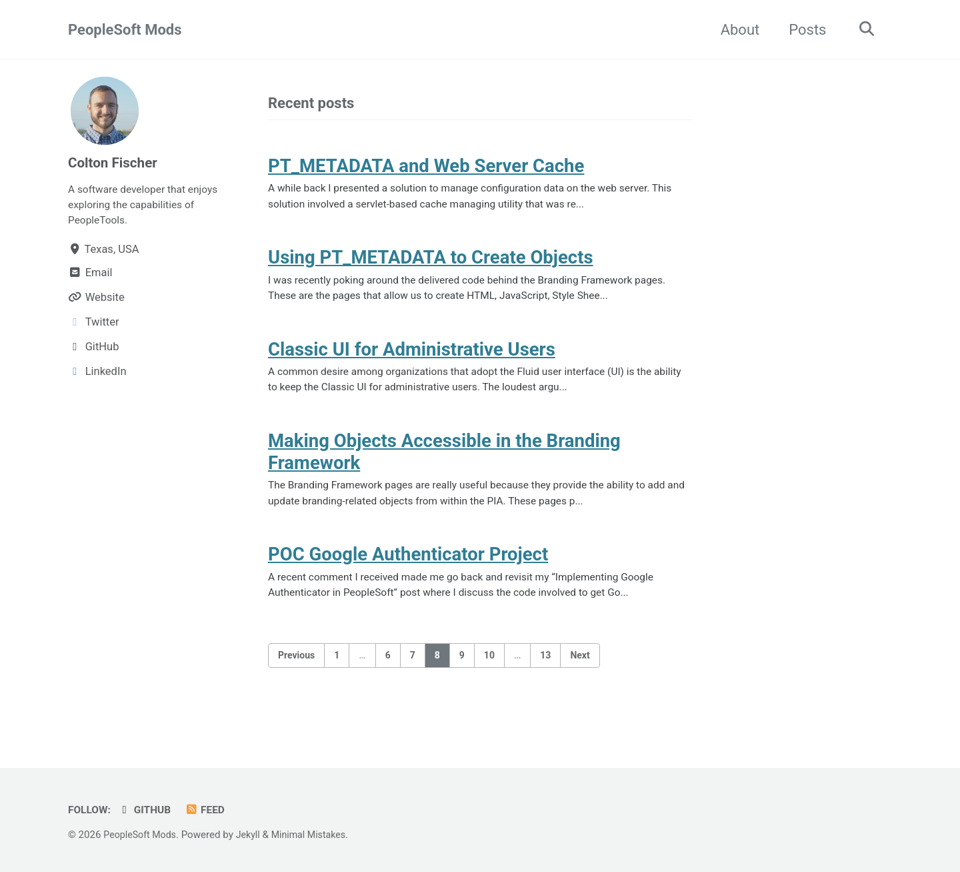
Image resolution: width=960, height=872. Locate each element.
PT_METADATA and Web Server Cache (426, 168)
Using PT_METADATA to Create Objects (430, 265)
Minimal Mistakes (317, 835)
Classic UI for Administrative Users (411, 361)
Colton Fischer (115, 162)
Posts (802, 29)
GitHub (149, 809)
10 (489, 680)
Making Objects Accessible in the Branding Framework (444, 468)
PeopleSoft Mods (125, 29)
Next (579, 680)
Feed (211, 809)
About (735, 29)
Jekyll (254, 835)
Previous (296, 680)
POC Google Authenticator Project (408, 575)
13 (545, 680)
